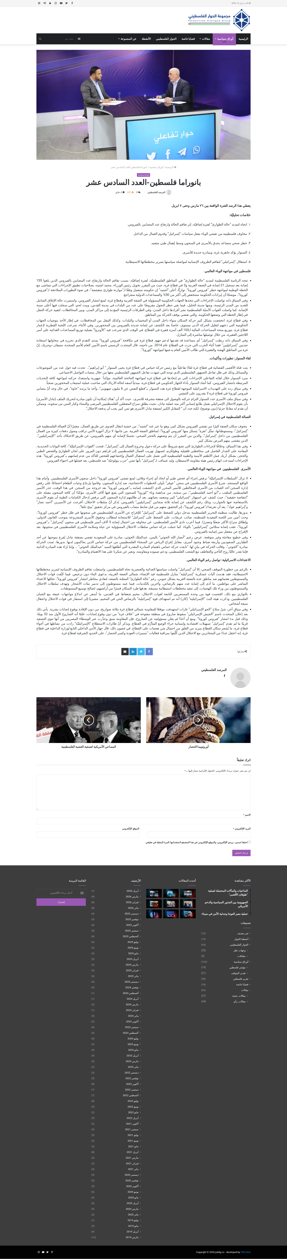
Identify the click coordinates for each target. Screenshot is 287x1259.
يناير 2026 (133, 908)
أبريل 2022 (133, 1118)
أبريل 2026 (133, 891)
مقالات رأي (240, 1001)
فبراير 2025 (132, 970)
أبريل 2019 (133, 1231)
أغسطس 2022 (131, 1095)
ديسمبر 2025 (132, 913)
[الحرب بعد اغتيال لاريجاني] (171, 893)
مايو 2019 (133, 1226)
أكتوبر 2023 (132, 1021)
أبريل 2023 (133, 1055)
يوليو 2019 (133, 1220)
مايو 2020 (133, 1197)
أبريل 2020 (133, 1203)
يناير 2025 (133, 976)
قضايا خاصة (188, 38)
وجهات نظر (240, 950)
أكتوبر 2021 (132, 1123)
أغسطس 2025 (131, 936)
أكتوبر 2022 (132, 1084)
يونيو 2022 (133, 1106)
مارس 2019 (132, 1237)
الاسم (247, 815)
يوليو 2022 (133, 1101)
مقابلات (242, 956)
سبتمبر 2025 (132, 930)
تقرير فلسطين (240, 978)
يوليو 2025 (133, 942)
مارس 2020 (132, 1209)
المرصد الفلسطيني (156, 192)
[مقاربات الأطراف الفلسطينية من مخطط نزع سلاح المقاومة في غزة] (154, 903)
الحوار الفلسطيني (166, 38)
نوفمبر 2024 (132, 987)
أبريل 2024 (133, 998)
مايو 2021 (133, 1146)
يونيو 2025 (133, 947)
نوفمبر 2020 (132, 1180)
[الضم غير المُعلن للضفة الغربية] (154, 913)
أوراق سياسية (225, 38)
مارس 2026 (132, 896)
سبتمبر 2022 (132, 1089)
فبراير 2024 (132, 1010)
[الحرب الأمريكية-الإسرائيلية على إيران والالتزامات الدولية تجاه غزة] (154, 893)
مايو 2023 (133, 1050)
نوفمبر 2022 (132, 1078)
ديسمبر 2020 (132, 1174)
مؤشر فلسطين (237, 967)
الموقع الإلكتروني (130, 828)
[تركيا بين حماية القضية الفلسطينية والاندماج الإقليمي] (188, 893)
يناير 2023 (133, 1067)
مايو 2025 (133, 953)
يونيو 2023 (133, 1044)
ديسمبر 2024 (132, 981)
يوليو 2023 (133, 1038)
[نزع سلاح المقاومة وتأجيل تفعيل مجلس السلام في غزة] (188, 913)
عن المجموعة (128, 38)
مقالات (206, 38)
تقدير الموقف (238, 973)
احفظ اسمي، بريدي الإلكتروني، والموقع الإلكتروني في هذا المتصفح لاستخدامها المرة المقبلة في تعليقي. (196, 842)
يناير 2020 (133, 1214)
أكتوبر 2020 (132, 1186)
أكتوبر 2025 (132, 925)
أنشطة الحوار (241, 939)
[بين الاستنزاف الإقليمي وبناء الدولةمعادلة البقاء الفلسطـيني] (171, 903)
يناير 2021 (133, 1169)
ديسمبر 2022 (132, 1072)
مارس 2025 (132, 964)
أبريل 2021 (133, 1152)
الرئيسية (243, 38)
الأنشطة (146, 38)
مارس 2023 (132, 1061)
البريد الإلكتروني (242, 828)
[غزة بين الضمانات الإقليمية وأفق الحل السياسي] (171, 913)
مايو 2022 (133, 1112)
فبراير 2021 (132, 1163)
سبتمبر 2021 (132, 1129)
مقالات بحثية (239, 995)
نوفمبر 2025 (132, 919)
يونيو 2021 (133, 1140)
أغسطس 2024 (131, 993)
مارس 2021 (132, 1157)
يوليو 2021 (133, 1135)
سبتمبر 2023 (132, 1027)
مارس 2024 (132, 1004)
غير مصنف (242, 933)
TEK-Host (246, 1252)
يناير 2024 (133, 1015)
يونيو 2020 (133, 1191)
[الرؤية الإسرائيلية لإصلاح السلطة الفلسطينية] (188, 903)
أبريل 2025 (133, 959)
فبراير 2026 (132, 902)
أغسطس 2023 (131, 1032)
